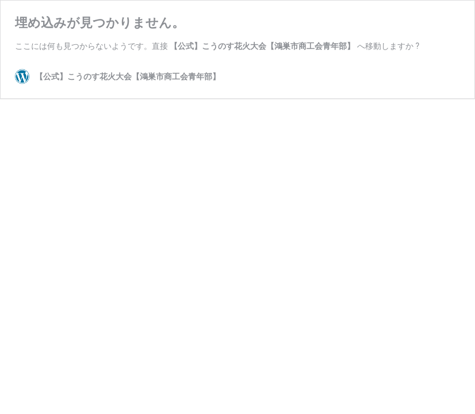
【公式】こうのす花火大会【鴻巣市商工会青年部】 (262, 46)
